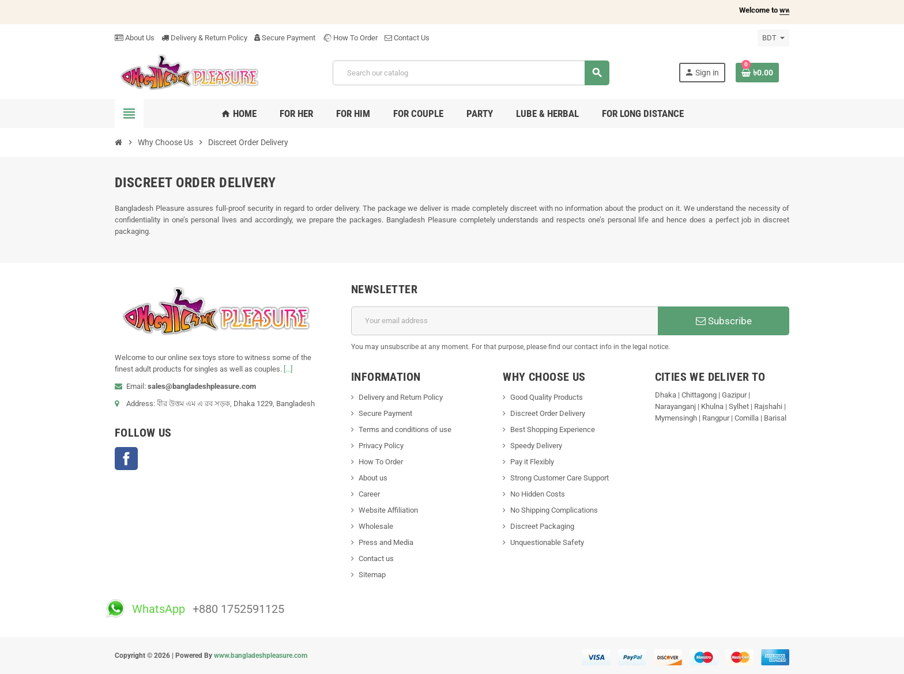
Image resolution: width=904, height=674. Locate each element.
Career (369, 494)
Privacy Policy (381, 445)
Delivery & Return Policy (204, 37)
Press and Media (386, 542)
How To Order (350, 37)
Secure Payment (284, 37)
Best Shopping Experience (552, 429)
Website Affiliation (388, 510)
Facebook (126, 458)
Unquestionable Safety (547, 542)
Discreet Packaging (542, 526)
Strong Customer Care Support (559, 478)
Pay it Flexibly (532, 461)
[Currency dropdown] (773, 38)
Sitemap (372, 574)
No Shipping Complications (554, 510)
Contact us (376, 558)
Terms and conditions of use (405, 429)
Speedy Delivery (536, 445)
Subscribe (724, 321)
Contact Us (407, 37)
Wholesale (376, 526)
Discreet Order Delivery (547, 413)
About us (373, 478)
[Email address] (504, 320)
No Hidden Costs (537, 494)
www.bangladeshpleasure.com (260, 656)
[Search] (471, 72)
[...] (288, 369)
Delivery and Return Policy (401, 397)
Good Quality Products (546, 397)
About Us (135, 37)
